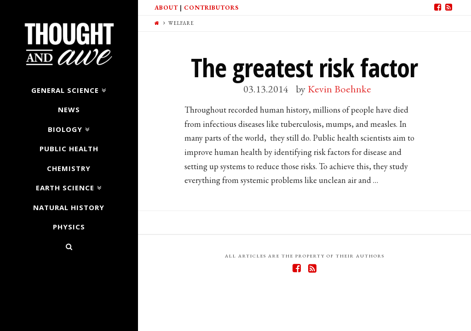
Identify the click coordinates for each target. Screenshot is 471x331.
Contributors (211, 7)
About (166, 7)
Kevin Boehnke (339, 89)
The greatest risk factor (304, 67)
